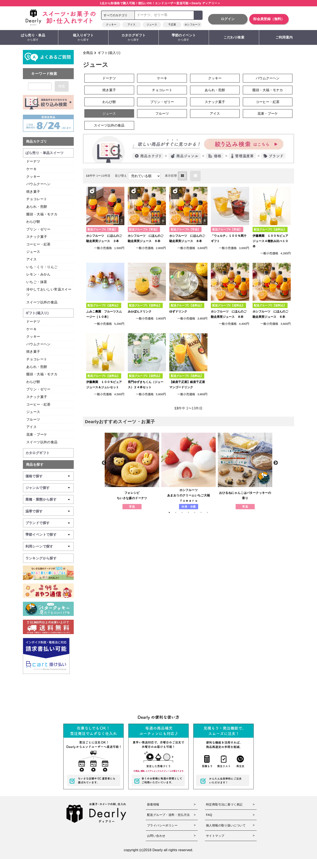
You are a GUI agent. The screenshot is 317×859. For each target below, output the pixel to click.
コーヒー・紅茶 (267, 102)
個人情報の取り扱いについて (226, 825)
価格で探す (34, 476)
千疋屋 (172, 24)
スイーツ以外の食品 (109, 125)
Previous (103, 462)
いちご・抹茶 (36, 282)
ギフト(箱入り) (109, 53)
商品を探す (34, 464)
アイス (131, 24)
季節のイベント (184, 37)
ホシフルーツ (192, 24)
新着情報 (153, 804)
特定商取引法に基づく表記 (224, 804)
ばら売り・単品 (33, 37)
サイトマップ (215, 835)
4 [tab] (190, 512)
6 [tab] (203, 512)
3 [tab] (184, 512)
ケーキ (162, 78)
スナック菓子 (215, 102)
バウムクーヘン (267, 78)
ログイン (228, 19)
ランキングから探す (41, 558)
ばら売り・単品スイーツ (44, 153)
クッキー (111, 24)
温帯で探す (34, 511)
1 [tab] (171, 512)
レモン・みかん (38, 274)
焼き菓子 (109, 90)
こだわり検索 (234, 37)
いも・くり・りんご (42, 267)
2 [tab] (178, 512)
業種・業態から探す (41, 499)
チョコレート (162, 90)
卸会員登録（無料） (269, 19)
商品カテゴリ (36, 141)
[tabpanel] (132, 471)
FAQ (209, 814)
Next (275, 462)
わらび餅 (109, 102)
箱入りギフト (83, 37)
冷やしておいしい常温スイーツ (48, 292)
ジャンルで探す (37, 488)
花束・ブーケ (267, 113)
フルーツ (162, 113)
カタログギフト (133, 37)
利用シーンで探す (39, 546)
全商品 (88, 53)
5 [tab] (197, 512)
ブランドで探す (37, 523)
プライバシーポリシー (162, 825)
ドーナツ (109, 78)
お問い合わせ (156, 835)
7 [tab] (209, 512)
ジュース (152, 24)
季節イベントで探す (41, 534)
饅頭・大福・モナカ (267, 90)
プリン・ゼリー (162, 102)
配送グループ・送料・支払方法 (168, 814)
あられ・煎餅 (215, 90)
